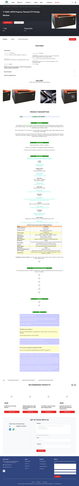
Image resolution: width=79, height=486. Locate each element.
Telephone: (39, 444)
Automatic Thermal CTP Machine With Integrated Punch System (66, 407)
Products (8, 6)
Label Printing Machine (43, 466)
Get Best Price (8, 22)
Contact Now (41, 450)
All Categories (42, 468)
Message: (39, 423)
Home (4, 6)
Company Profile (27, 461)
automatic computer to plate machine (45, 380)
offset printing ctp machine (13, 380)
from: (38, 437)
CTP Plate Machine (14, 6)
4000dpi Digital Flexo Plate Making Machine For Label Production (29, 407)
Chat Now (19, 22)
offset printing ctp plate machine (28, 380)
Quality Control (27, 466)
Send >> (57, 476)
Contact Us (26, 468)
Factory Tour (27, 463)
